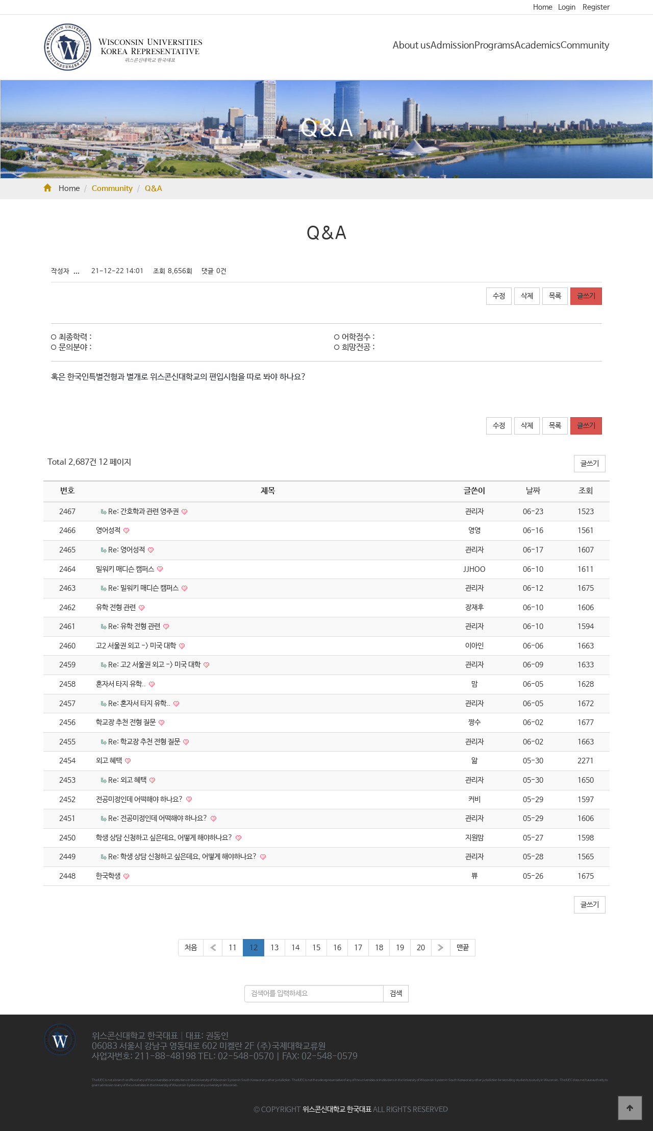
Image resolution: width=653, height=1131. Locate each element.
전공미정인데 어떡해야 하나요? (140, 800)
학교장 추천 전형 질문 (126, 722)
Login (566, 7)
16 (337, 948)
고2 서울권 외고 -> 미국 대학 (137, 646)
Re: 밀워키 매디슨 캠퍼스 (144, 588)
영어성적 (109, 530)
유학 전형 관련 (116, 608)
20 (421, 948)
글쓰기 (586, 296)
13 (274, 948)
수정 (499, 296)
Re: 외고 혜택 (128, 780)
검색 (396, 994)
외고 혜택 (109, 761)
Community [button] (585, 45)
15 (316, 948)
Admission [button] (452, 45)
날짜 (533, 491)
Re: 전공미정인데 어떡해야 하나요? (158, 818)
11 (233, 948)
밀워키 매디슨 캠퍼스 (126, 569)
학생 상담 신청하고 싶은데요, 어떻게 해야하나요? (165, 838)
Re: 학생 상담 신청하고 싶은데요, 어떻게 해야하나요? (183, 857)
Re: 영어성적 (127, 550)
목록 (555, 296)
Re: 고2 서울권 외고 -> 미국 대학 (155, 665)
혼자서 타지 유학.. (121, 684)
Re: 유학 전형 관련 (135, 626)
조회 (586, 491)
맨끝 (463, 948)
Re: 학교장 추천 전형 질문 (145, 742)
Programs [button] (494, 45)
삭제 (527, 296)
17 (358, 948)
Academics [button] (538, 45)
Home (542, 7)
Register (596, 7)
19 (400, 948)
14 (295, 948)
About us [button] (412, 45)
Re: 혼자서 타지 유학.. (140, 704)
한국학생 (109, 876)
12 (253, 948)
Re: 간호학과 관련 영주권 (144, 512)
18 (379, 948)
